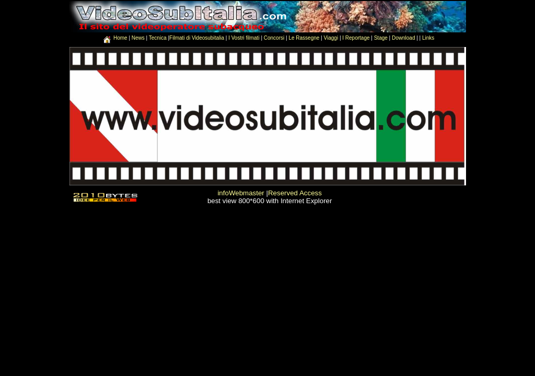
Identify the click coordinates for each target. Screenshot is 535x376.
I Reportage (355, 38)
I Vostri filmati (243, 38)
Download (403, 38)
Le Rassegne (303, 38)
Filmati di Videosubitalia (196, 38)
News (139, 38)
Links (428, 38)
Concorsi (274, 38)
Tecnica (158, 38)
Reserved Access (295, 193)
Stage (381, 38)
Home (121, 38)
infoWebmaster (240, 193)
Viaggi (330, 38)
